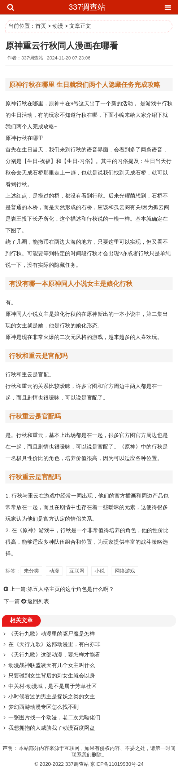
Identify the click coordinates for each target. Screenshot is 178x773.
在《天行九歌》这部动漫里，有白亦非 (54, 644)
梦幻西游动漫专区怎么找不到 (43, 707)
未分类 (31, 571)
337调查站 (87, 7)
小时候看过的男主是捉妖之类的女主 (51, 696)
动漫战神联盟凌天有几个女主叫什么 (51, 665)
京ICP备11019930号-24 (117, 764)
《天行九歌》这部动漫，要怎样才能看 (54, 654)
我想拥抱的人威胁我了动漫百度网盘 (51, 728)
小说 (100, 571)
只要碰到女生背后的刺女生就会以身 (51, 675)
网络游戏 (125, 571)
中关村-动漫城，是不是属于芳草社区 (52, 686)
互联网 (76, 571)
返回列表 (38, 601)
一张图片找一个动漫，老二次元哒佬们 (54, 717)
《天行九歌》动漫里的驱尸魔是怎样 (51, 634)
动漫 (57, 26)
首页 (40, 26)
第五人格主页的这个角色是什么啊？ (70, 589)
